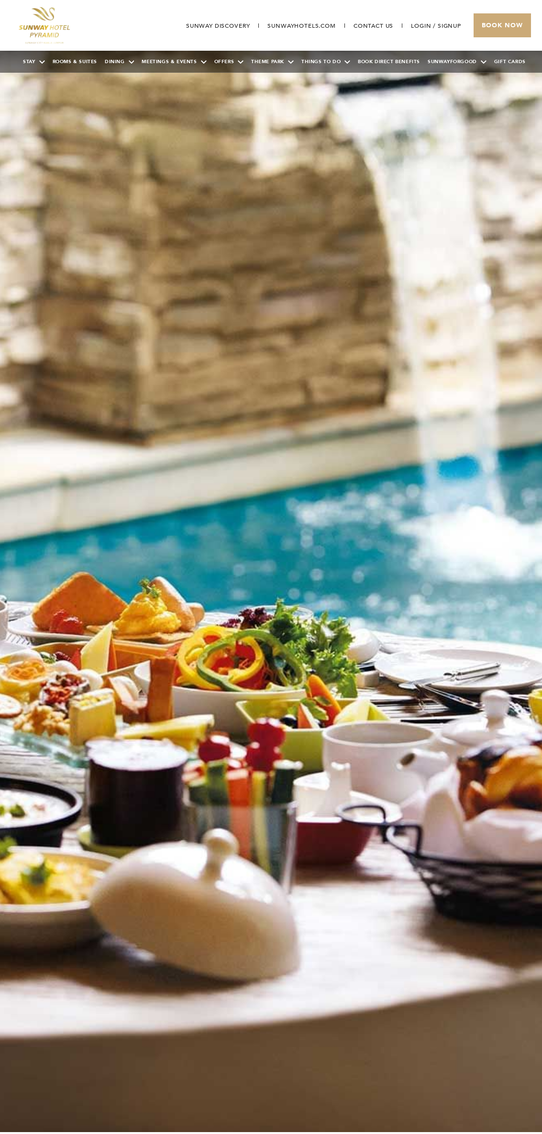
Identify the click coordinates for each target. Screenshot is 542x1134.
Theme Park (272, 61)
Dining (119, 61)
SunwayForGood (457, 61)
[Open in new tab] (301, 26)
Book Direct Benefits (389, 61)
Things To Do (325, 61)
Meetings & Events (174, 61)
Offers (229, 61)
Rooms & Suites (75, 61)
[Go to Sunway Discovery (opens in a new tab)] (218, 26)
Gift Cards (510, 61)
